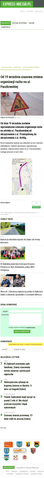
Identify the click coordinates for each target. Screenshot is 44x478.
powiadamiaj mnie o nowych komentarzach (25, 344)
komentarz (5, 315)
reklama (14, 471)
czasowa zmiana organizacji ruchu (25, 212)
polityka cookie (36, 474)
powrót (4, 349)
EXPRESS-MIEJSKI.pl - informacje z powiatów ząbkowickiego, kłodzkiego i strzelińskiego (16, 3)
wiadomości (17, 67)
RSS (7, 471)
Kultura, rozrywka (19, 23)
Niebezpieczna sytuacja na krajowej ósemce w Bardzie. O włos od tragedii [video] (18, 386)
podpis (5, 311)
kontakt (32, 471)
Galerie (31, 23)
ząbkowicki (39, 11)
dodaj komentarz (22, 331)
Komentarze (5, 27)
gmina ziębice (8, 212)
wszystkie (30, 11)
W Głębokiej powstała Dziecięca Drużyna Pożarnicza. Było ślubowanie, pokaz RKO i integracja (17, 267)
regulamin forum (30, 327)
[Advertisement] (22, 47)
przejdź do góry (19, 349)
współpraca (23, 471)
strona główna (6, 67)
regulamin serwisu (22, 474)
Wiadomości (5, 23)
